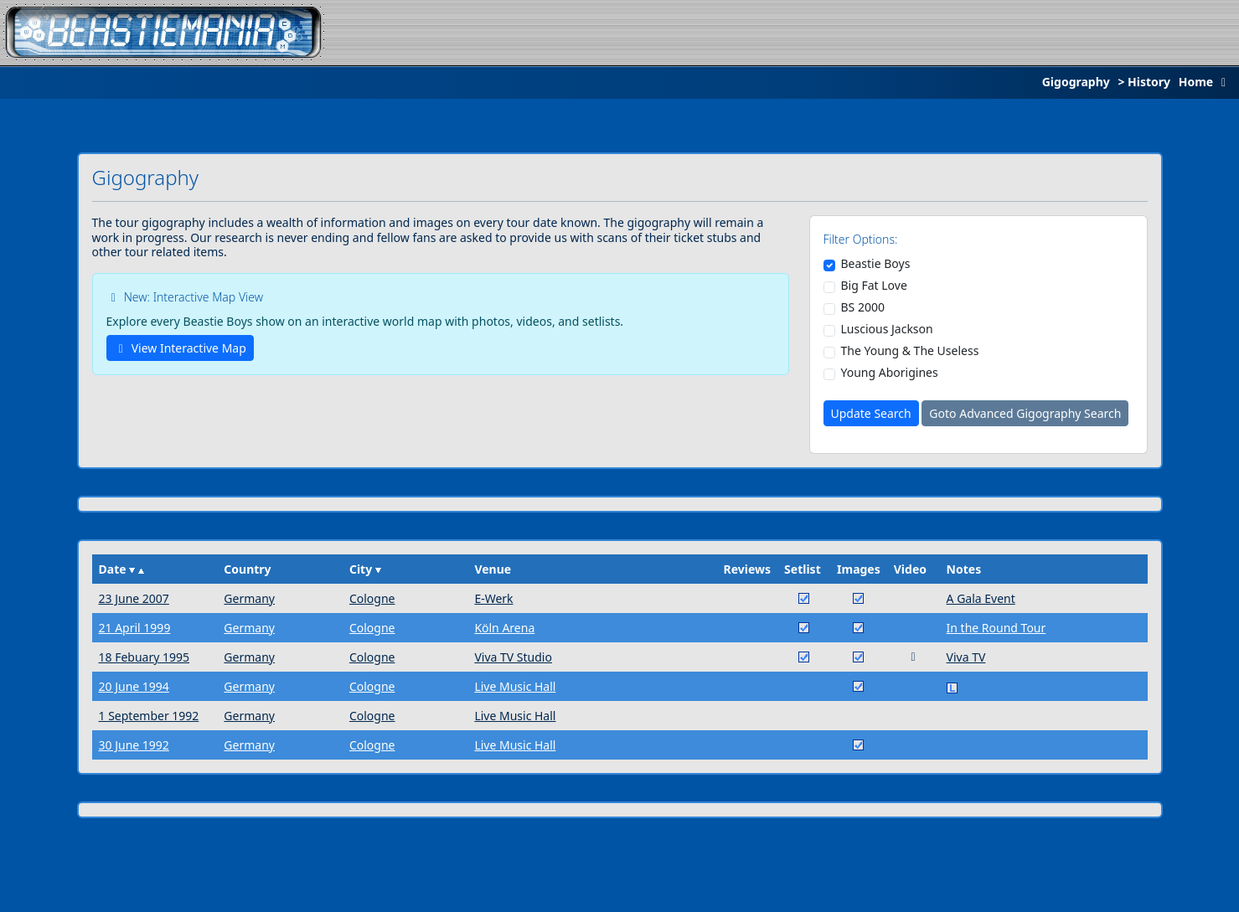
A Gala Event (981, 598)
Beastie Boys (876, 263)
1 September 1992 (149, 716)
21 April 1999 (135, 628)
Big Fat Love (874, 285)
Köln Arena (504, 628)
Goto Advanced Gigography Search (1025, 413)
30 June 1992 (134, 745)
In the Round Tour (996, 628)
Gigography (1076, 82)
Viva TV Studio (513, 657)
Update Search (871, 413)
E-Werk (493, 598)
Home (1206, 82)
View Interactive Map (180, 348)
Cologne (372, 598)
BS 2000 (863, 307)
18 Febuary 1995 (144, 657)
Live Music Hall (514, 686)
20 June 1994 (134, 686)
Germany (249, 598)
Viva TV (966, 657)
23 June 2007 (134, 598)
